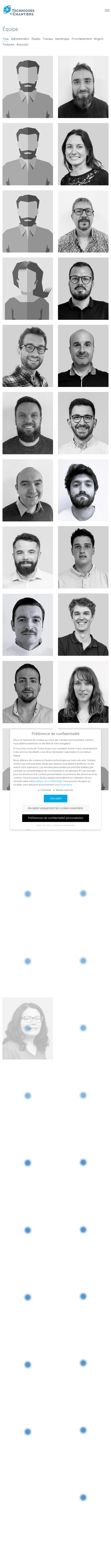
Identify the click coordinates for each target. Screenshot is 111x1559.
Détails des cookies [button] (44, 825)
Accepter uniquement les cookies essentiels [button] (55, 808)
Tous (5, 39)
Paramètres (66, 785)
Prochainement (82, 39)
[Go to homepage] (19, 10)
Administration (20, 39)
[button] (107, 10)
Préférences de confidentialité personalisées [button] (55, 818)
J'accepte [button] (56, 798)
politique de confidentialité (48, 781)
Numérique (62, 39)
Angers (98, 39)
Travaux (48, 39)
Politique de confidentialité (64, 825)
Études (36, 39)
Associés (22, 45)
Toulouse (8, 45)
